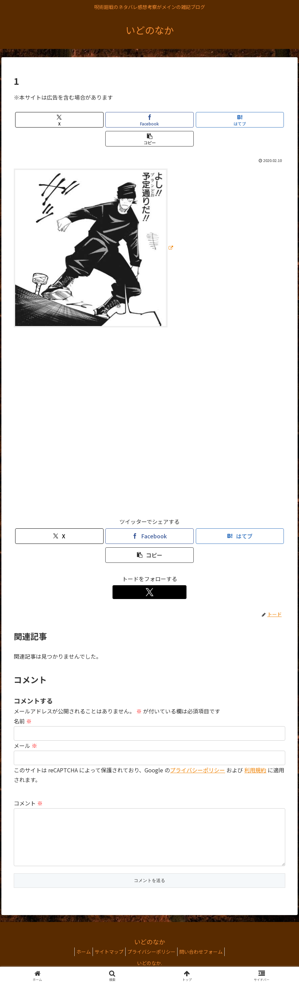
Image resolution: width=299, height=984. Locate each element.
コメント (28, 803)
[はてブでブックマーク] (240, 120)
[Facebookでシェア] (149, 120)
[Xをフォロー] (150, 592)
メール (25, 745)
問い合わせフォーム (206, 962)
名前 (23, 721)
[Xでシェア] (59, 120)
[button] (149, 138)
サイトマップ (107, 962)
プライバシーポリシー (197, 770)
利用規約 (255, 770)
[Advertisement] (149, 425)
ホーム (78, 962)
